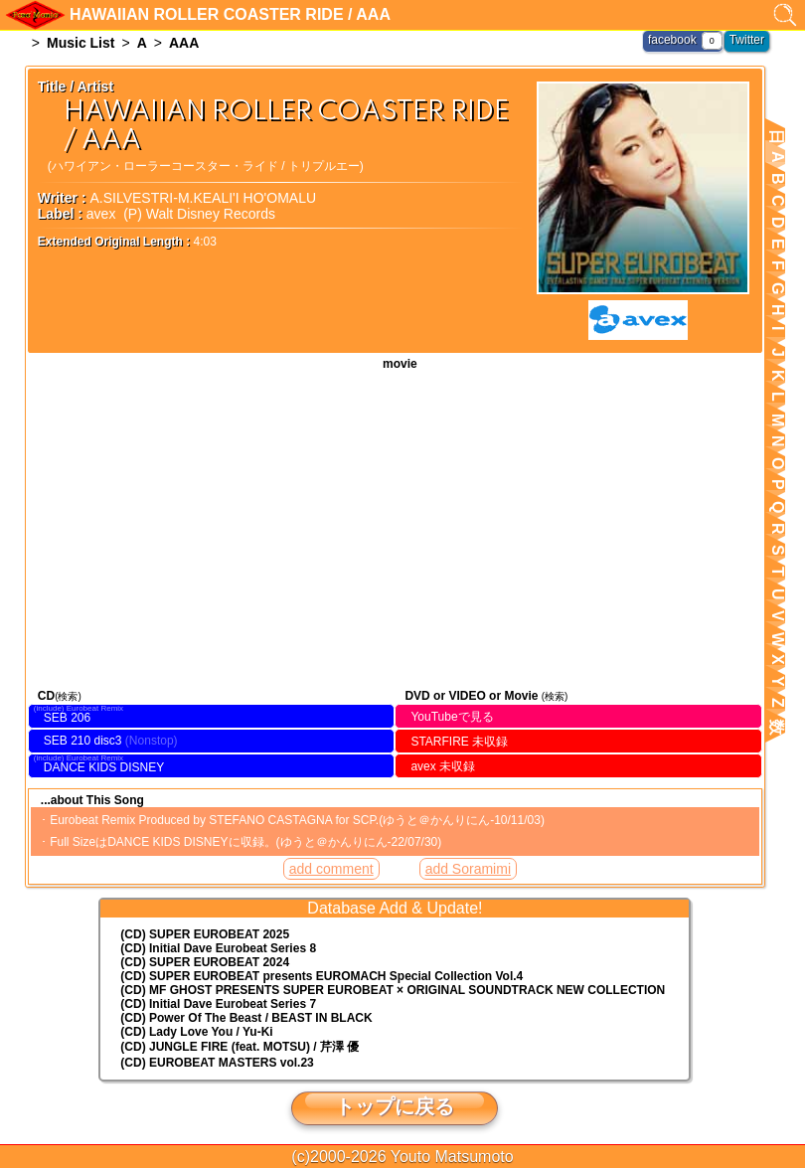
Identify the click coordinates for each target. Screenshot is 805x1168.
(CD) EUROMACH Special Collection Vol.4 (321, 976)
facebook (672, 40)
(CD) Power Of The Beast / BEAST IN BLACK (246, 1018)
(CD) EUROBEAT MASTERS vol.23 (216, 1063)
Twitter (746, 40)
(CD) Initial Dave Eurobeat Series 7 (218, 1004)
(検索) (68, 696)
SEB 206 (67, 718)
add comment (331, 869)
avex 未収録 (442, 766)
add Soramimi (468, 869)
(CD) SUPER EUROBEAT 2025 (204, 934)
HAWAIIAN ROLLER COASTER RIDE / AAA (394, 527)
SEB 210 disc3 (83, 741)
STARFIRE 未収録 (459, 742)
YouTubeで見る (451, 717)
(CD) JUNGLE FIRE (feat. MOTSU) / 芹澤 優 (239, 1047)
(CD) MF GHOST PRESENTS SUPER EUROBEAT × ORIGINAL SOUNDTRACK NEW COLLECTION (392, 990)
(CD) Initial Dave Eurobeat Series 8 (218, 948)
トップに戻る (394, 1106)
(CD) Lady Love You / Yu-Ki (196, 1032)
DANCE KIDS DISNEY (104, 767)
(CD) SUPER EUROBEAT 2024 (204, 962)
